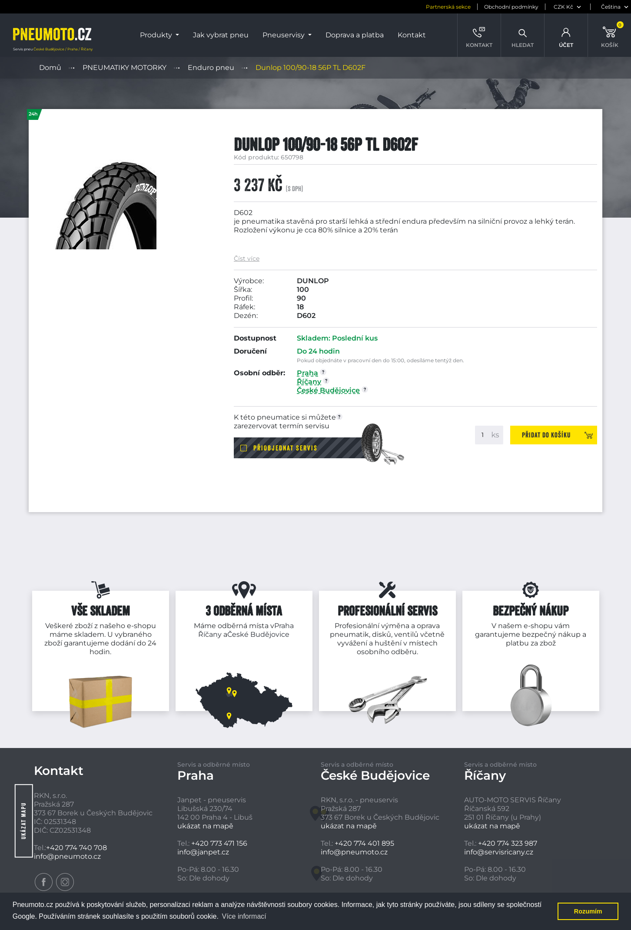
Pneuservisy (284, 35)
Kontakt (412, 35)
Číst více (246, 258)
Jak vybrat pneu (221, 35)
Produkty (157, 35)
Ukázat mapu (23, 820)
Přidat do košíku (546, 434)
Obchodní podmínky (511, 6)
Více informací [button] (244, 916)
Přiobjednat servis (285, 447)
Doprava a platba (354, 35)
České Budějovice (258, 634)
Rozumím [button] (588, 911)
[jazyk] (611, 6)
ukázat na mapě (205, 826)
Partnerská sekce (448, 6)
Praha (284, 626)
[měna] (569, 6)
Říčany (210, 634)
